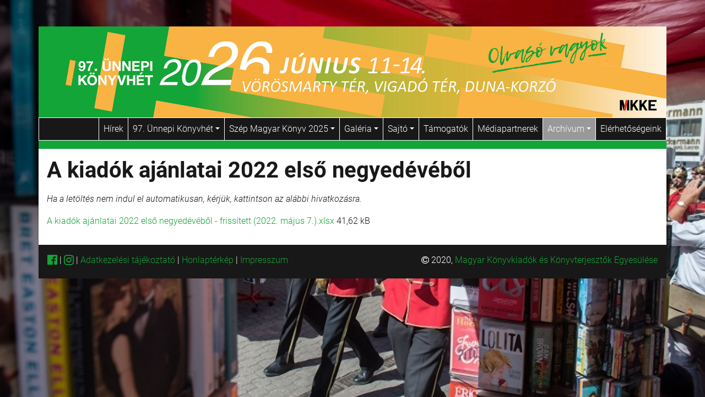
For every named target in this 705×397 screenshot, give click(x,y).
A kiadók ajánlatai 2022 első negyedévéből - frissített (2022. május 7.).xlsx (190, 221)
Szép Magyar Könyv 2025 (282, 129)
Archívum (569, 129)
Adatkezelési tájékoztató (127, 260)
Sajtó (401, 129)
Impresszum (264, 260)
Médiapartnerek (508, 129)
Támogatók (446, 129)
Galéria (361, 129)
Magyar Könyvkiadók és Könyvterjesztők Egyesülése (556, 260)
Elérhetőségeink (630, 129)
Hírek (113, 129)
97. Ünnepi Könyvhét (176, 129)
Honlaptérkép (209, 260)
